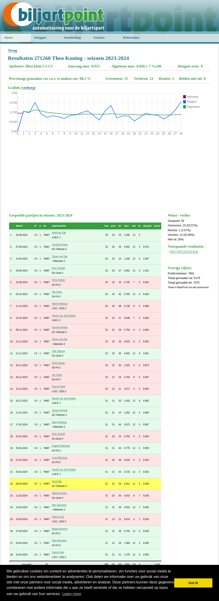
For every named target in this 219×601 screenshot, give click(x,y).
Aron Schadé (58, 268)
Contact (99, 37)
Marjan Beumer (59, 529)
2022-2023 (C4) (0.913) (183, 251)
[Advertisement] (109, 173)
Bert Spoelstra (59, 505)
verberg (28, 88)
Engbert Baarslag (60, 446)
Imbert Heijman (59, 304)
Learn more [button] (71, 594)
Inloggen (40, 37)
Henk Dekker (58, 280)
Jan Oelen (57, 292)
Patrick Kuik (58, 517)
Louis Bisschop (59, 457)
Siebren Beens (59, 493)
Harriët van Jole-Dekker (64, 315)
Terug (12, 50)
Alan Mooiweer (59, 540)
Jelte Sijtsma (58, 351)
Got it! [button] (193, 583)
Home (9, 37)
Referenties (131, 37)
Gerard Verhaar (60, 244)
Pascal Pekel (58, 386)
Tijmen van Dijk (59, 256)
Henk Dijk (57, 481)
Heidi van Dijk (59, 232)
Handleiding (72, 37)
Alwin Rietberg (59, 422)
